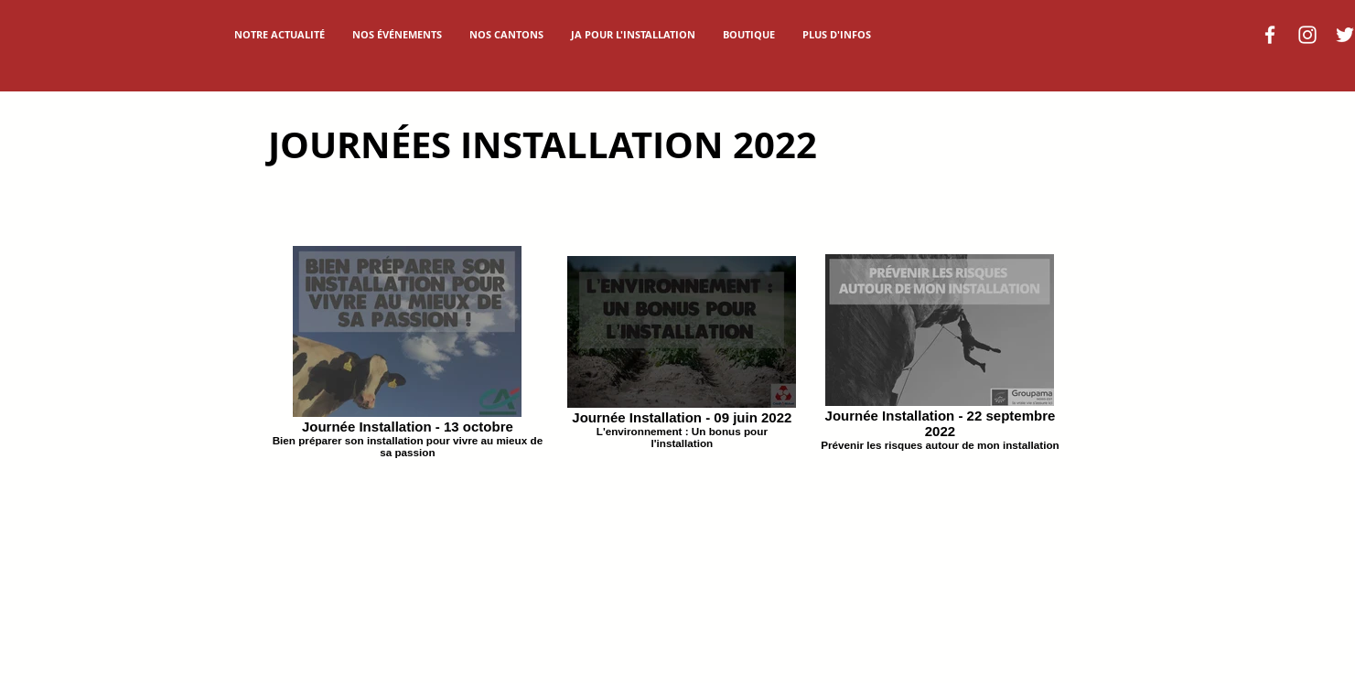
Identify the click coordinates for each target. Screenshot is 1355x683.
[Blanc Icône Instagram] (1307, 35)
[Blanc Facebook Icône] (1270, 35)
